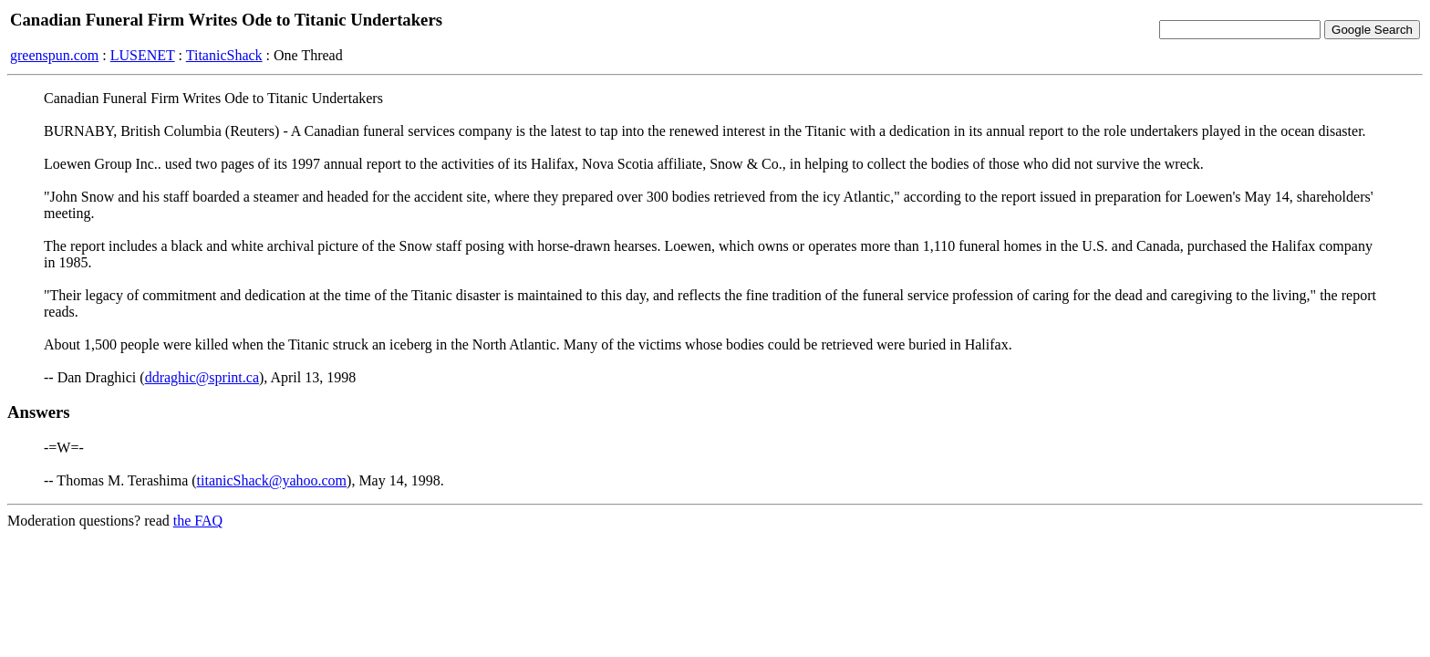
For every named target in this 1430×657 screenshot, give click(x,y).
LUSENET (142, 55)
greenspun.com (54, 55)
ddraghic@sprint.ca (202, 377)
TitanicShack (224, 55)
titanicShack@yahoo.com (272, 480)
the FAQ (198, 520)
